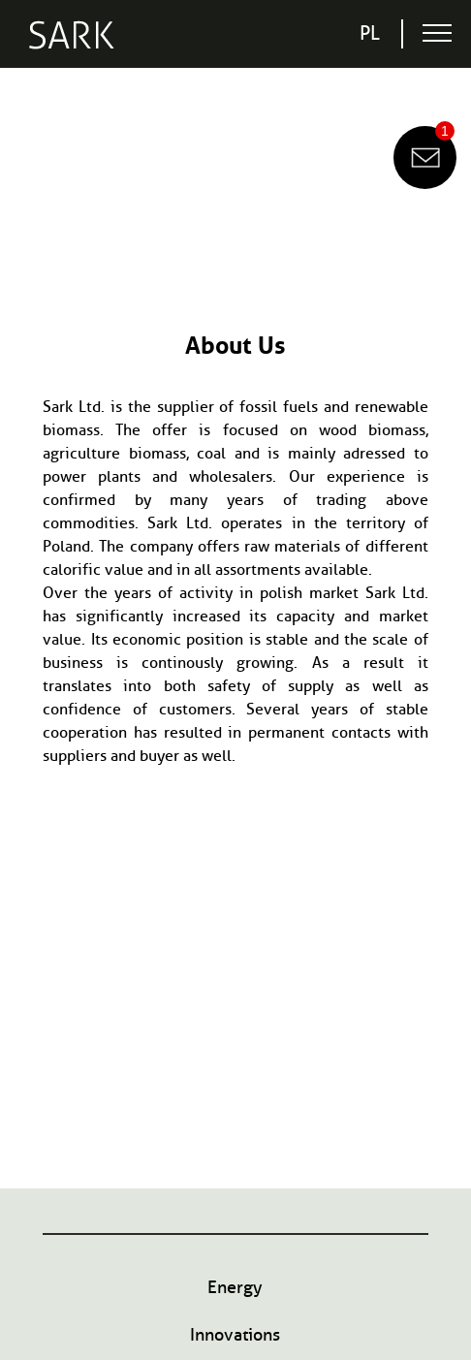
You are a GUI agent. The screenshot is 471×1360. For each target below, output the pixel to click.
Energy (235, 1287)
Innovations (235, 1334)
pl (370, 34)
